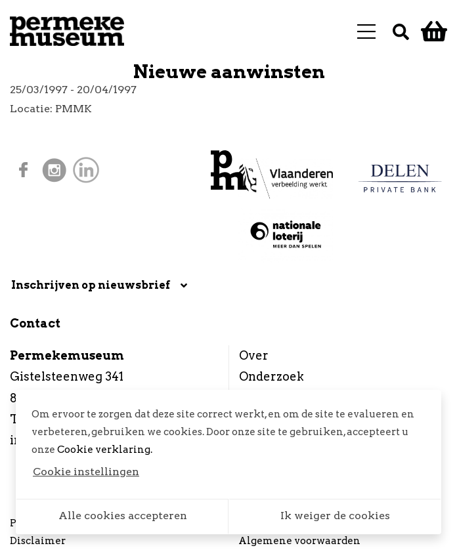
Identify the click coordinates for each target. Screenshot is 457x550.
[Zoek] (401, 31)
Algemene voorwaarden (299, 541)
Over (254, 355)
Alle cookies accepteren (122, 515)
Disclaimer (38, 541)
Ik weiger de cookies (335, 515)
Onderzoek (271, 376)
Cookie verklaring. (104, 449)
